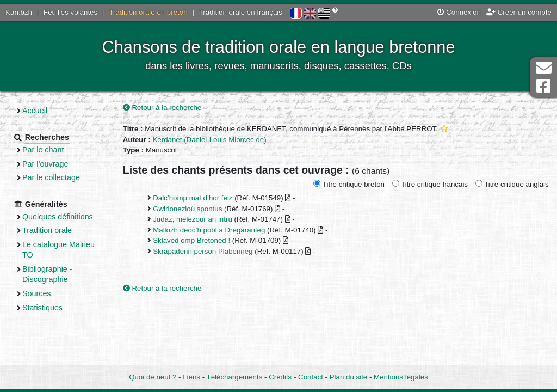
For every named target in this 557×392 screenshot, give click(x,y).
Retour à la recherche (162, 107)
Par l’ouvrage (45, 164)
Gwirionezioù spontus (187, 209)
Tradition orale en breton (148, 12)
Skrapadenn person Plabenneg (202, 251)
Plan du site (348, 377)
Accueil (34, 110)
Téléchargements (235, 377)
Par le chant (43, 149)
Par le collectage (51, 177)
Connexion (459, 12)
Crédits (280, 377)
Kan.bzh (18, 12)
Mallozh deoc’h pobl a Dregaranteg (209, 230)
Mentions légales (401, 377)
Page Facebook (543, 86)
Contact (310, 377)
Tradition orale (47, 230)
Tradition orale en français (240, 12)
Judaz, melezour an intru (192, 219)
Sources (36, 293)
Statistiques (42, 307)
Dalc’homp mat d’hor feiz (192, 198)
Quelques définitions (57, 216)
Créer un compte (519, 12)
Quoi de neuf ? (152, 377)
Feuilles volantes (70, 12)
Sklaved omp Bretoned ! (191, 240)
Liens (191, 377)
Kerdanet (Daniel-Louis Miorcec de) (209, 140)
